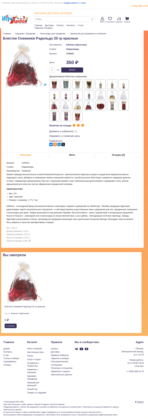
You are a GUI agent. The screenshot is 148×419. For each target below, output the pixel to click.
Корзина (127, 20)
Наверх (139, 402)
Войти (102, 20)
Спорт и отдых (34, 359)
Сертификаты (9, 361)
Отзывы (7, 365)
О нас (80, 25)
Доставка (49, 25)
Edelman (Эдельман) (76, 45)
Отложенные (110, 20)
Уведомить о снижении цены (64, 136)
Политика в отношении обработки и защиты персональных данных (61, 371)
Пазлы (30, 356)
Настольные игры (35, 352)
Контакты (70, 25)
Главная (38, 25)
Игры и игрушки (34, 348)
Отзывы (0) (118, 155)
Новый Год (32, 389)
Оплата (60, 25)
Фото (72, 155)
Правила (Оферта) (60, 355)
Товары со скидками (36, 393)
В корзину (10, 326)
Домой (6, 349)
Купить (72, 70)
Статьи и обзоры (11, 358)
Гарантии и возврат (43, 28)
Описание (25, 155)
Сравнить (119, 20)
